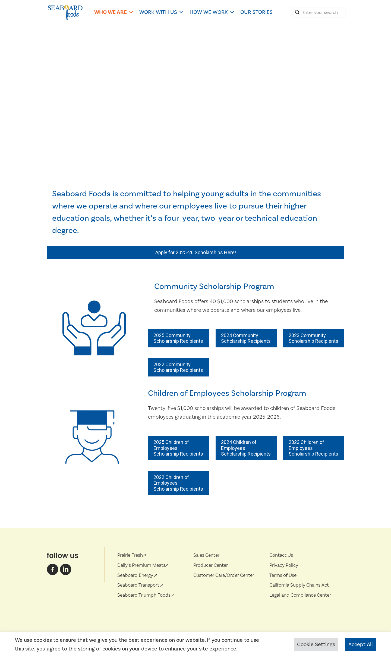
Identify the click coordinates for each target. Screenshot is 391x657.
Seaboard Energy (135, 575)
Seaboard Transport (138, 585)
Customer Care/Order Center (223, 575)
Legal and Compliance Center (300, 595)
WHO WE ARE (114, 12)
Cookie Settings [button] (316, 644)
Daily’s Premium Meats (142, 565)
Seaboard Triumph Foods (144, 595)
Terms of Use (283, 575)
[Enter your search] (319, 12)
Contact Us (281, 555)
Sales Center (206, 555)
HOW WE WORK (212, 12)
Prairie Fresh (131, 555)
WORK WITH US (161, 12)
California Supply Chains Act (299, 585)
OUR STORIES (256, 12)
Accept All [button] (360, 644)
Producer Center (210, 565)
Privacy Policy (283, 565)
